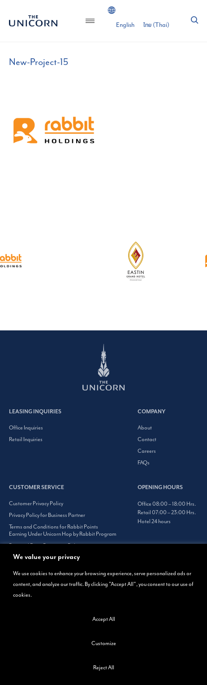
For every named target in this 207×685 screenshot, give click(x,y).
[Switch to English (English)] (125, 25)
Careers (147, 451)
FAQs (144, 462)
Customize (103, 643)
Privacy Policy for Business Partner (47, 515)
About (145, 427)
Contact (147, 439)
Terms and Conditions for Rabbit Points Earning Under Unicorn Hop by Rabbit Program (62, 530)
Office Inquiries (26, 427)
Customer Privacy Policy (36, 503)
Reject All (103, 667)
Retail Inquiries (26, 439)
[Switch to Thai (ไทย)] (156, 25)
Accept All (103, 619)
